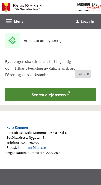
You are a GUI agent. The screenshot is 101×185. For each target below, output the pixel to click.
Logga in (85, 21)
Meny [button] (18, 21)
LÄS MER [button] (83, 74)
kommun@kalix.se (32, 147)
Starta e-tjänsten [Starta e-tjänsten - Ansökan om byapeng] (49, 95)
